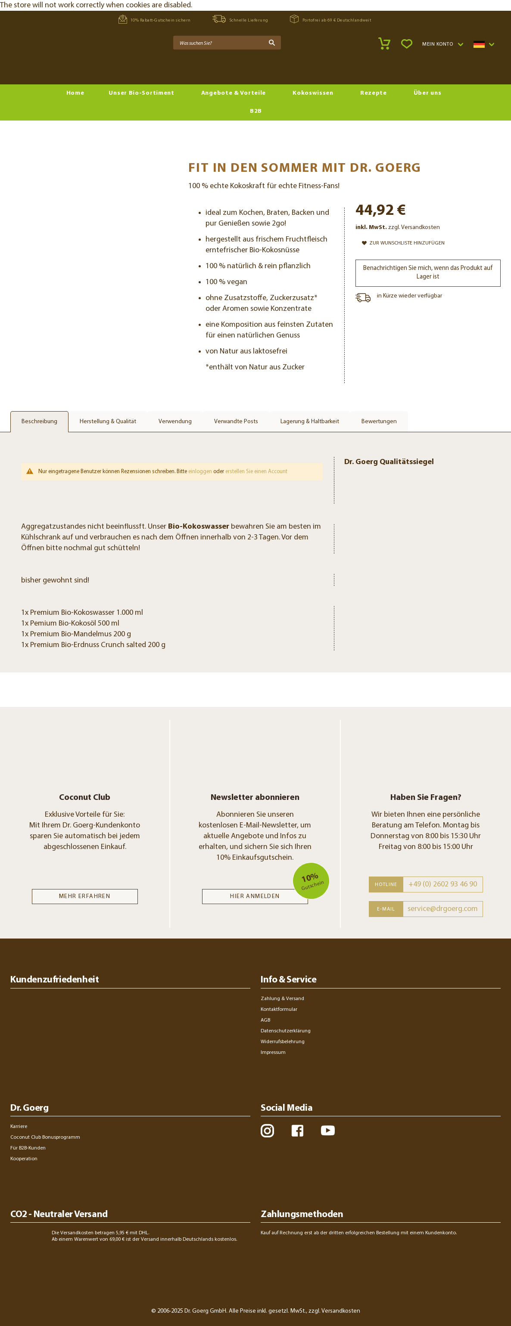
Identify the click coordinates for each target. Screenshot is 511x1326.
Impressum (273, 1052)
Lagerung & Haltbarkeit (309, 421)
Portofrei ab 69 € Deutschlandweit (330, 19)
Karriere (18, 1126)
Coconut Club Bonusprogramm (45, 1137)
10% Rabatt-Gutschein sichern (154, 19)
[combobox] (227, 43)
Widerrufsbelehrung (283, 1041)
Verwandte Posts (236, 421)
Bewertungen (379, 421)
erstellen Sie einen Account (256, 471)
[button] (442, 44)
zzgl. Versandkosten (414, 227)
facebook (297, 1131)
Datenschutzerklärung (286, 1031)
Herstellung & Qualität (108, 421)
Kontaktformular (279, 1009)
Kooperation (23, 1159)
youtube (328, 1130)
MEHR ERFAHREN (84, 896)
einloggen (200, 471)
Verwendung (175, 421)
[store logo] (43, 65)
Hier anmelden (255, 896)
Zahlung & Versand (282, 998)
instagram (267, 1130)
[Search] (272, 43)
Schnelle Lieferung (240, 19)
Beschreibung (39, 421)
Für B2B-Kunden (28, 1148)
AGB (265, 1020)
